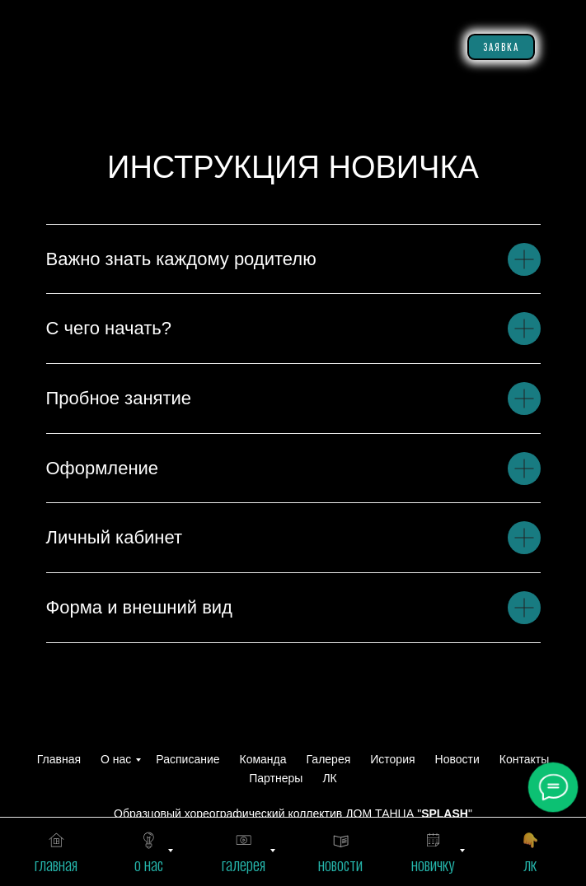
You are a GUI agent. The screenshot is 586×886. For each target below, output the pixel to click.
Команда (263, 759)
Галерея (329, 759)
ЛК (329, 778)
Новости (457, 759)
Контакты (524, 759)
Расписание (187, 759)
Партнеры (275, 778)
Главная (59, 759)
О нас (116, 759)
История (392, 759)
